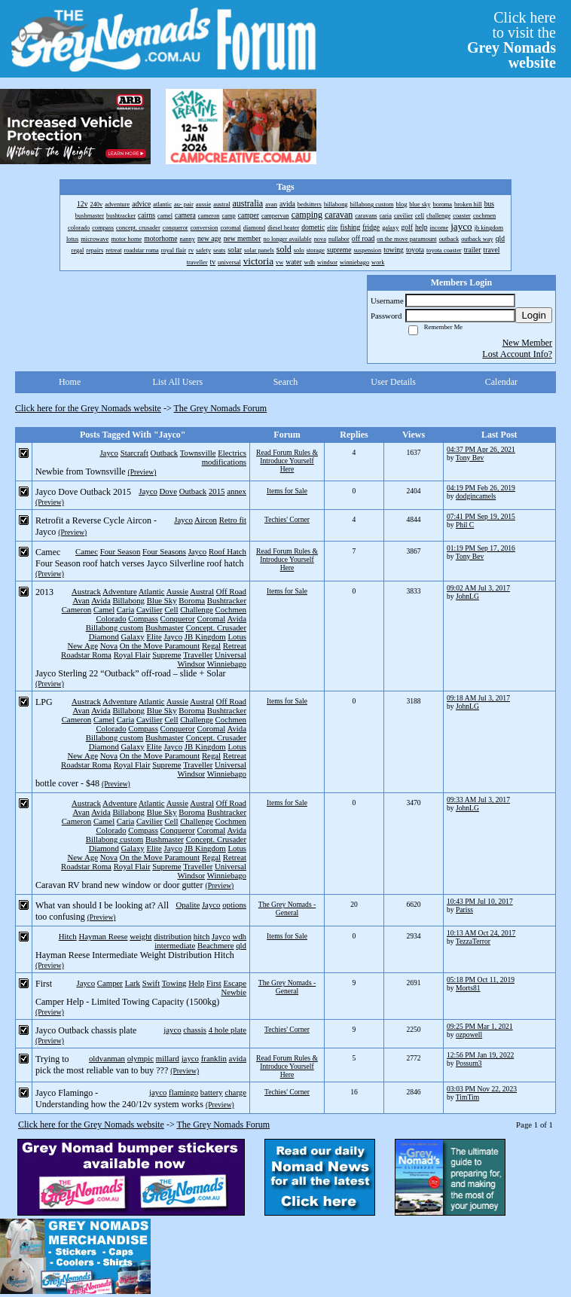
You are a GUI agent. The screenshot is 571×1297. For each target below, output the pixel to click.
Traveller (197, 654)
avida (237, 1058)
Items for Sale (287, 491)
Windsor (191, 663)
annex (236, 491)
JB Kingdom (205, 636)
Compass (143, 618)
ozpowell (469, 1034)
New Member (527, 342)
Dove (168, 491)
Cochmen (230, 609)
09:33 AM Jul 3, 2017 (478, 799)
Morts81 (468, 988)
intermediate (174, 945)
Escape (234, 982)
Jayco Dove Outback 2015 (83, 492)
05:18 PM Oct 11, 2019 (481, 979)
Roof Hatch (227, 551)
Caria (125, 609)
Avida (101, 600)
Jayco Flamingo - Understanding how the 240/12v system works (119, 1098)
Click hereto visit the (511, 40)
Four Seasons (164, 551)
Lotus (236, 636)
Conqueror (177, 618)
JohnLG (467, 596)
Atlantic (152, 591)
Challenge (196, 609)
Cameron (77, 609)
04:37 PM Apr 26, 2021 (481, 449)
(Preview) (142, 472)
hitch (202, 936)
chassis (194, 1029)
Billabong (128, 600)
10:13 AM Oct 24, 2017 (481, 933)
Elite (153, 636)
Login (533, 315)
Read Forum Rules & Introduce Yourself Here (287, 460)
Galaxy (133, 636)
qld (241, 945)
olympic (140, 1058)
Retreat (234, 645)
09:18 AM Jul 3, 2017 (478, 698)
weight (140, 936)
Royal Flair (132, 654)
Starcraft (134, 452)
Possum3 (469, 1063)
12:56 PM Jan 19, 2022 (480, 1055)
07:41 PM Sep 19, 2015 (481, 516)
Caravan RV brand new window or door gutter (119, 885)
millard (167, 1058)
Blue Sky (162, 600)
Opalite (188, 904)
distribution (172, 936)
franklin (214, 1058)
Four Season (120, 551)
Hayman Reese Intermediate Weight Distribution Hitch (134, 955)
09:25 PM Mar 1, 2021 (480, 1026)
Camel (104, 609)
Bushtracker (226, 600)
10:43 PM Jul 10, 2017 (480, 901)
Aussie (177, 591)
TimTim (467, 1097)
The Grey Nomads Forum (220, 408)
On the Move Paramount (160, 645)
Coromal (211, 618)
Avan (81, 600)
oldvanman (107, 1058)
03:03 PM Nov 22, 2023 (482, 1089)
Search (285, 382)
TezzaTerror (473, 941)
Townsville (198, 452)
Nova (109, 645)
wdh (239, 936)
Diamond (104, 636)
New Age (82, 645)
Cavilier (149, 609)
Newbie (233, 991)
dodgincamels (476, 496)
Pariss (464, 909)
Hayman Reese (102, 936)
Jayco (108, 452)
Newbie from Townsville (80, 471)
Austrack (86, 591)
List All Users (177, 382)
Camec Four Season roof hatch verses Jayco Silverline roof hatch (139, 558)
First (213, 982)
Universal (230, 654)
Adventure (119, 591)
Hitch (68, 936)
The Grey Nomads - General (287, 908)
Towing (174, 982)
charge (235, 1092)
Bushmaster (164, 627)
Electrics (232, 452)
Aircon (205, 519)
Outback (165, 452)
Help (196, 982)
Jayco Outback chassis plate (85, 1030)
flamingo (183, 1092)
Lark (132, 982)
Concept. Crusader (216, 627)
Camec (86, 551)
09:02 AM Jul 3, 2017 (478, 588)
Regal (211, 645)
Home (70, 382)
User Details (393, 382)
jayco (172, 1029)
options (234, 904)
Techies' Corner (287, 519)
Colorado (111, 618)
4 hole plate (227, 1029)
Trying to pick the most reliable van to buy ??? (101, 1065)
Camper (110, 982)
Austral (202, 591)
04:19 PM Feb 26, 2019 (481, 488)
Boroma (192, 600)
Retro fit (232, 519)
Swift (151, 982)
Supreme (166, 654)
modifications (224, 461)
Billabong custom (114, 627)
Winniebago (226, 663)
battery (211, 1092)
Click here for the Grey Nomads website (88, 408)
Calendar (501, 382)
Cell (171, 609)
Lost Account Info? (517, 354)
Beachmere (215, 945)
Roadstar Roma (86, 654)
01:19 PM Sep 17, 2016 (481, 548)
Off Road (231, 591)
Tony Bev (470, 457)
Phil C (465, 524)
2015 (217, 491)
